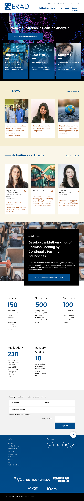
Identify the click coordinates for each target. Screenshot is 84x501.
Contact (69, 4)
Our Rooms (11, 457)
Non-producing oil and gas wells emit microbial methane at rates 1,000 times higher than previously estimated (16, 130)
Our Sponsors (12, 454)
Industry (67, 8)
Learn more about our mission (25, 37)
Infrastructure (12, 449)
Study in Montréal (13, 465)
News (53, 8)
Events (59, 8)
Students (75, 10)
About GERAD (13, 23)
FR (78, 4)
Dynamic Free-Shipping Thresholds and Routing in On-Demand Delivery (68, 203)
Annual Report (12, 451)
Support (10, 460)
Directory (51, 4)
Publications (44, 8)
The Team (11, 443)
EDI (9, 462)
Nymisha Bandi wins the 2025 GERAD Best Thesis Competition (41, 128)
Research (75, 8)
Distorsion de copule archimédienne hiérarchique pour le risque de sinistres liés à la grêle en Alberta (16, 207)
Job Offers (60, 4)
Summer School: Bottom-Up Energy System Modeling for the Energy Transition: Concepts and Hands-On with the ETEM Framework (43, 201)
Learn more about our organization (49, 277)
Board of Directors (14, 446)
